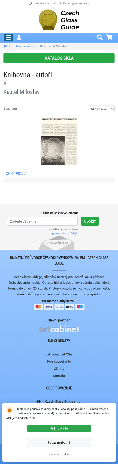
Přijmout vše (59, 428)
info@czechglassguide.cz (73, 3)
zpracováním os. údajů (64, 233)
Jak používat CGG (59, 354)
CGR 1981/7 (16, 173)
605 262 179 (42, 3)
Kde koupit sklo (59, 361)
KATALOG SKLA (59, 58)
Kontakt (59, 375)
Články (59, 368)
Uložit (90, 221)
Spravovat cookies (59, 454)
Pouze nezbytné (59, 442)
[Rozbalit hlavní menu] (8, 37)
